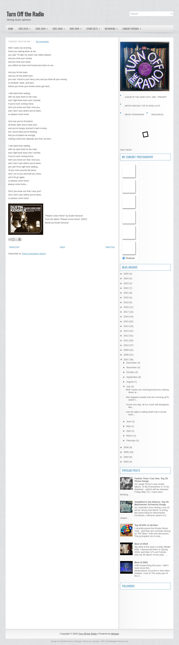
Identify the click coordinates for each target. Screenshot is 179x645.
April (129, 431)
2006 (126, 447)
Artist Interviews (134, 114)
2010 (126, 345)
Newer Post (14, 247)
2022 (126, 288)
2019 (126, 302)
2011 (126, 340)
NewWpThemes (67, 641)
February (131, 440)
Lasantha (95, 641)
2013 (126, 331)
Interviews (112, 27)
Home (10, 28)
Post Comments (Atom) (34, 253)
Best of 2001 (141, 562)
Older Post (110, 247)
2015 (126, 321)
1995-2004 (60, 27)
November (132, 367)
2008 (126, 354)
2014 (126, 326)
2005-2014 (42, 27)
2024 (126, 278)
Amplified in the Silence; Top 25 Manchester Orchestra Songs (151, 503)
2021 (126, 292)
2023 (126, 283)
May (128, 426)
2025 (126, 273)
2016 (126, 316)
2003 (126, 461)
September (132, 377)
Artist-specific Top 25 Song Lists (142, 106)
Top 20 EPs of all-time (146, 525)
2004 (126, 457)
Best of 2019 (141, 544)
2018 (126, 307)
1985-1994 (77, 27)
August (130, 381)
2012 (126, 335)
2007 (126, 359)
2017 (126, 312)
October (130, 372)
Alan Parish (126, 149)
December (132, 362)
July (128, 386)
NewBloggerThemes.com (117, 641)
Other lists (94, 27)
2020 (126, 297)
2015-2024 (25, 27)
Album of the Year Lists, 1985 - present (146, 97)
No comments (42, 41)
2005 (126, 452)
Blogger (115, 633)
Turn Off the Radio (25, 14)
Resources (157, 114)
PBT (103, 641)
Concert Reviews (133, 27)
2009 (126, 350)
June (129, 421)
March (129, 435)
